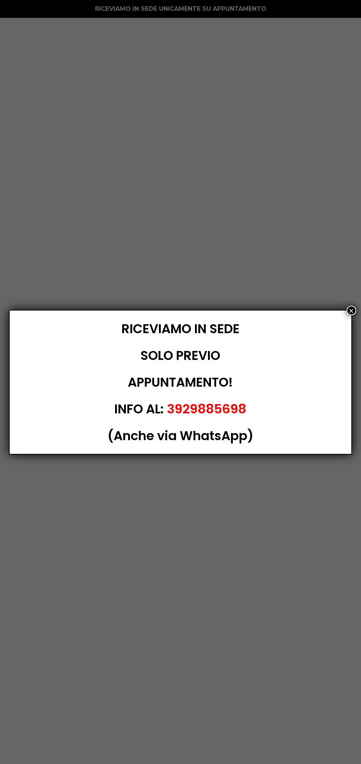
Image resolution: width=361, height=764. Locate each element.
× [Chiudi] (351, 310)
